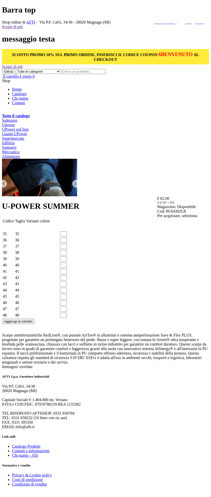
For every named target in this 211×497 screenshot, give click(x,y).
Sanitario (9, 147)
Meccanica (10, 152)
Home (17, 89)
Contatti (18, 103)
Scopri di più (12, 27)
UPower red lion (15, 129)
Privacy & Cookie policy (32, 475)
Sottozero (9, 120)
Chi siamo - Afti (25, 455)
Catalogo (19, 94)
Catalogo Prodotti (26, 446)
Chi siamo (20, 98)
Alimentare (11, 156)
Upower (8, 125)
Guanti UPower (14, 134)
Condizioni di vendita (29, 484)
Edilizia (8, 143)
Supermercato (13, 138)
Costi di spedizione (27, 479)
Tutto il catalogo (16, 116)
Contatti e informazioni (30, 451)
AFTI (30, 22)
